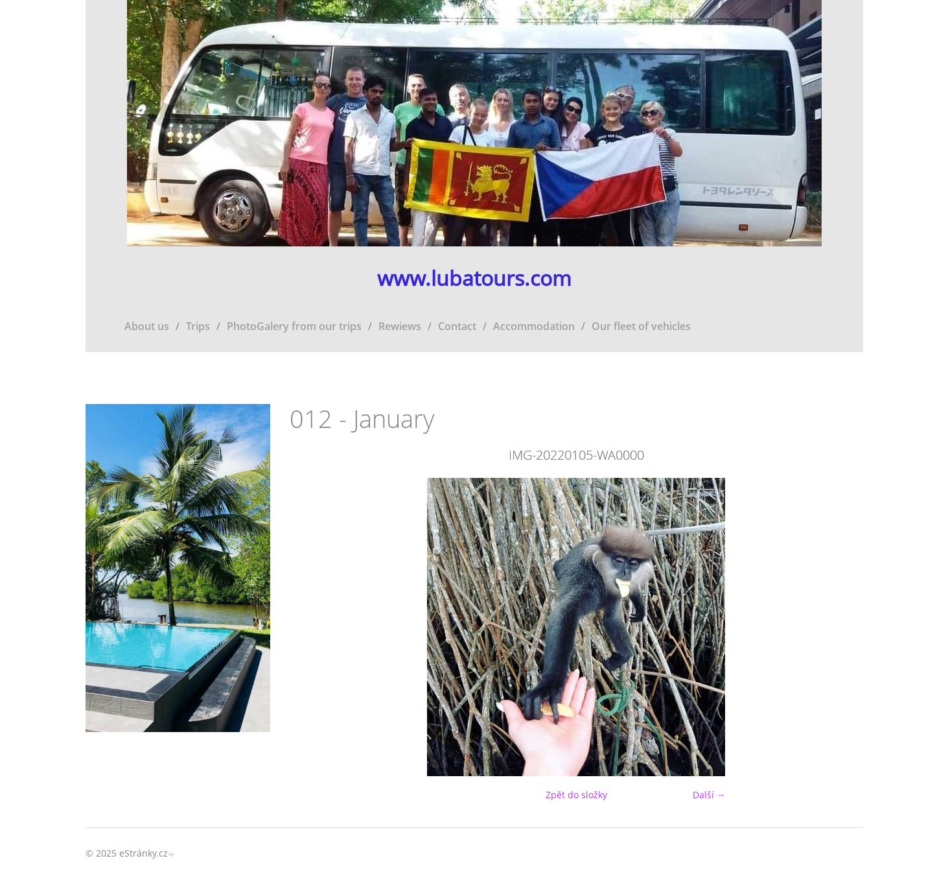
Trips (198, 326)
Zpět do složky (576, 794)
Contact (457, 326)
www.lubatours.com (474, 278)
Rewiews (399, 326)
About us (146, 326)
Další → (709, 794)
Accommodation (534, 326)
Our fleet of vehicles (641, 326)
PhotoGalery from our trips (294, 326)
